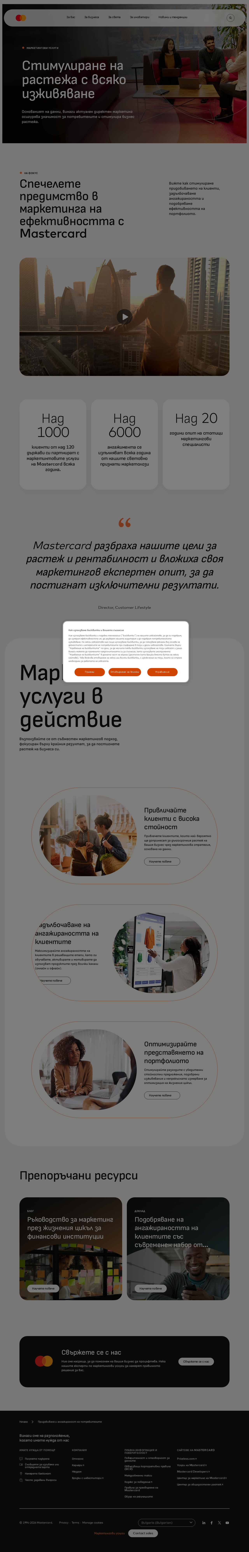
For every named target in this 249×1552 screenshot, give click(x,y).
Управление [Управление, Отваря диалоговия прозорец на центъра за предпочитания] (162, 672)
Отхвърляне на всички (124, 672)
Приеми (89, 672)
